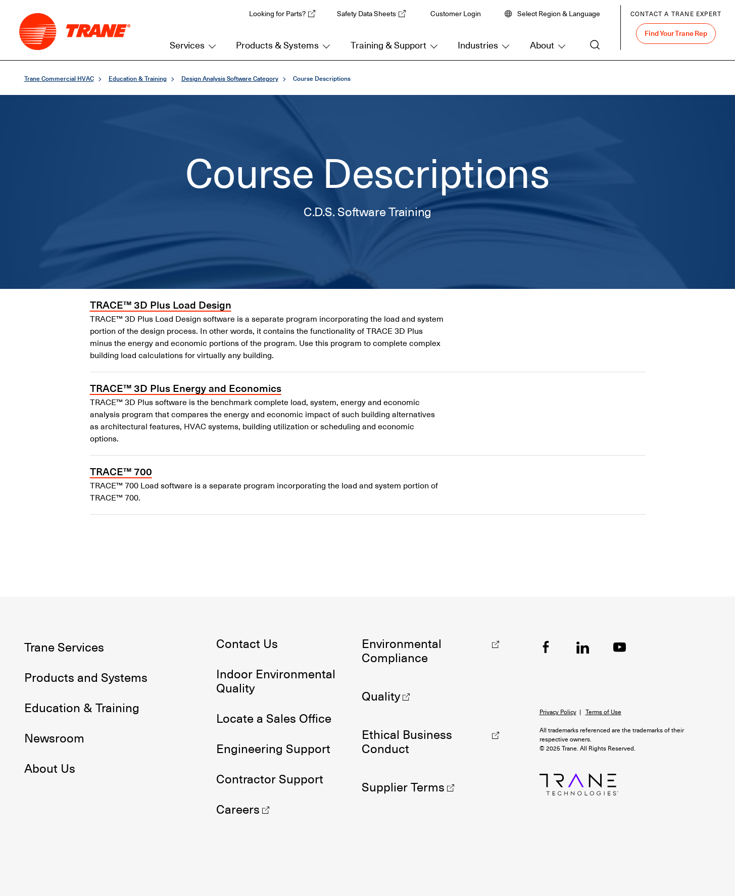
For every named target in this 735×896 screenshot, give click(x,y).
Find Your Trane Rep (676, 33)
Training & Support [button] (388, 45)
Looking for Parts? (277, 13)
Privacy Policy (558, 712)
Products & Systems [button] (277, 45)
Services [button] (187, 45)
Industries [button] (478, 45)
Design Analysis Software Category (229, 78)
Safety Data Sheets (366, 13)
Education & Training (138, 78)
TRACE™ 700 (121, 472)
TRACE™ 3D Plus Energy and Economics (185, 388)
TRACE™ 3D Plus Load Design (160, 305)
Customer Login (455, 13)
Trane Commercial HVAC (59, 78)
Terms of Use (603, 712)
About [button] (542, 45)
